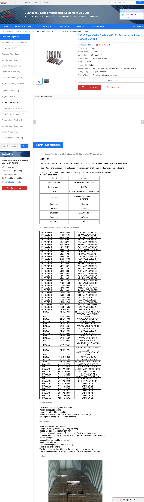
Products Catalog (23, 26)
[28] (14, 42)
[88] (13, 114)
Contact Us (80, 26)
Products (17, 2)
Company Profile (45, 26)
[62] (10, 91)
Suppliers (27, 2)
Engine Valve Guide (22, 31)
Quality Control (63, 26)
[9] (13, 85)
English (137, 26)
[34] (12, 120)
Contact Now (14, 188)
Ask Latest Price (87, 45)
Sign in (36, 2)
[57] (11, 60)
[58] (11, 72)
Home (6, 26)
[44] (14, 126)
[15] (12, 78)
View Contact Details (13, 182)
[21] (11, 102)
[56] (10, 132)
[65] (11, 66)
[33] (12, 54)
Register (45, 2)
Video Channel (104, 45)
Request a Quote (98, 26)
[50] (13, 108)
